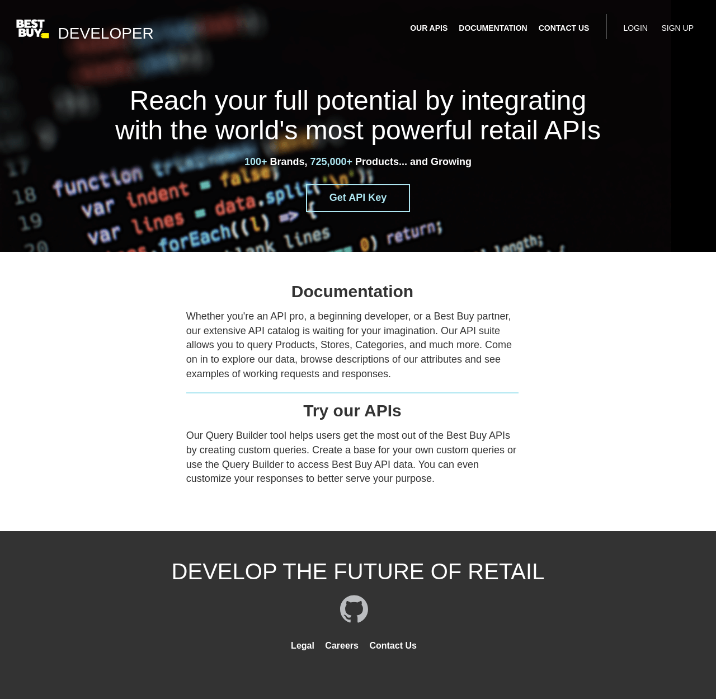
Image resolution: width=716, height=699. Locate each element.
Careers (342, 645)
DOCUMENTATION (493, 28)
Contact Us (392, 645)
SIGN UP (677, 28)
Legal (302, 645)
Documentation (352, 291)
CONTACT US (564, 28)
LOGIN (635, 28)
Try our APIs (352, 410)
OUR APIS (428, 28)
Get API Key (358, 197)
